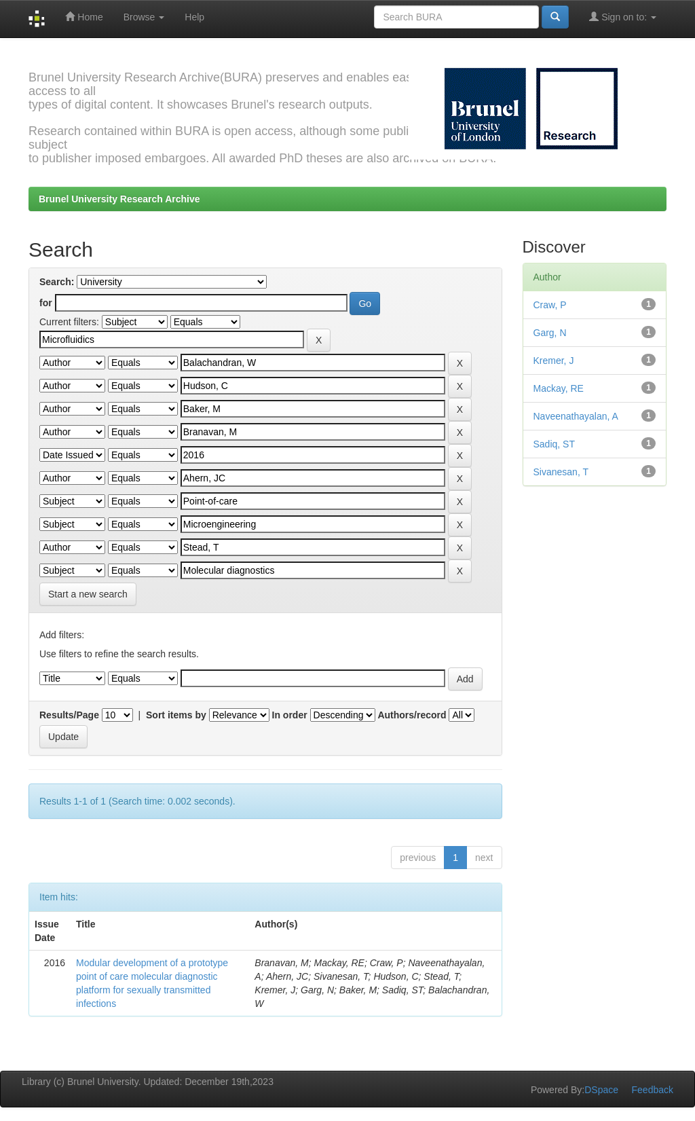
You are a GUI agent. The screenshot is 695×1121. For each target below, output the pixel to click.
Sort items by (176, 715)
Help (194, 17)
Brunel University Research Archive (119, 199)
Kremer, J (553, 360)
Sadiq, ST (554, 444)
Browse (144, 17)
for (45, 302)
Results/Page (69, 715)
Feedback (652, 1089)
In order (289, 715)
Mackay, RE (558, 388)
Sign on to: (622, 16)
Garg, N (550, 332)
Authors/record (411, 715)
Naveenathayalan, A (575, 416)
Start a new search (88, 594)
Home (83, 16)
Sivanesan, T (560, 471)
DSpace (601, 1089)
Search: (56, 281)
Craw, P (550, 304)
